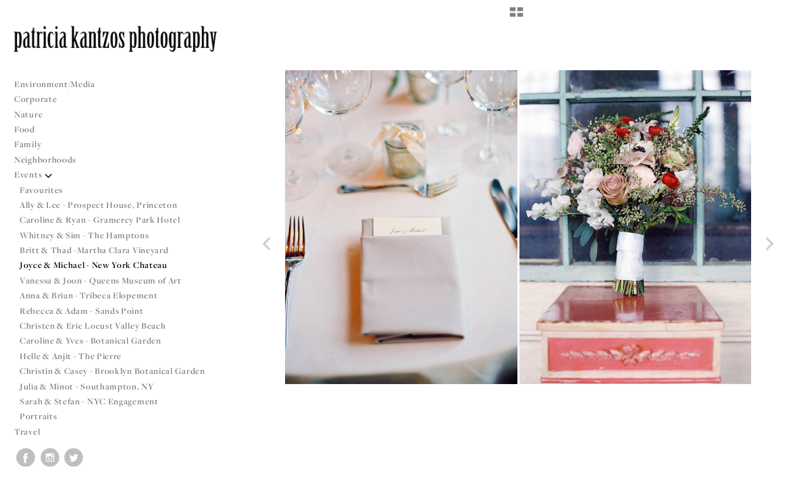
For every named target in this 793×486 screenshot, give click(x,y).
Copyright (765, 474)
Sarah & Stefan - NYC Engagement (89, 401)
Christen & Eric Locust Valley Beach (93, 325)
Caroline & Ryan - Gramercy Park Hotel (100, 219)
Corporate (35, 99)
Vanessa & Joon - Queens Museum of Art (101, 280)
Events (33, 174)
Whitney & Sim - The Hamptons (84, 235)
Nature (28, 114)
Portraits (38, 416)
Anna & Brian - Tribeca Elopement (88, 295)
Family (27, 144)
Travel (27, 431)
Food (24, 129)
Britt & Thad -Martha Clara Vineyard (94, 250)
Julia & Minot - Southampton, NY (87, 386)
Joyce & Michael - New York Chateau (94, 265)
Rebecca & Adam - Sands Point (82, 311)
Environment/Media (54, 84)
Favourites (41, 190)
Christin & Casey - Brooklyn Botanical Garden (112, 371)
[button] (516, 17)
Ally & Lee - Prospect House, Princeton (99, 205)
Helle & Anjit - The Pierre (71, 356)
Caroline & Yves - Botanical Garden (90, 340)
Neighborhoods (50, 159)
